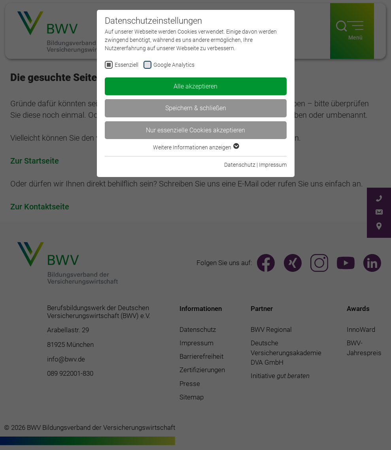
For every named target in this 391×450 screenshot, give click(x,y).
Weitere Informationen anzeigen (195, 147)
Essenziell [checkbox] (126, 65)
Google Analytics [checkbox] (174, 65)
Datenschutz (239, 165)
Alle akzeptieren (195, 86)
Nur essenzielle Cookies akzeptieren (195, 130)
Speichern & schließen (195, 108)
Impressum (273, 165)
